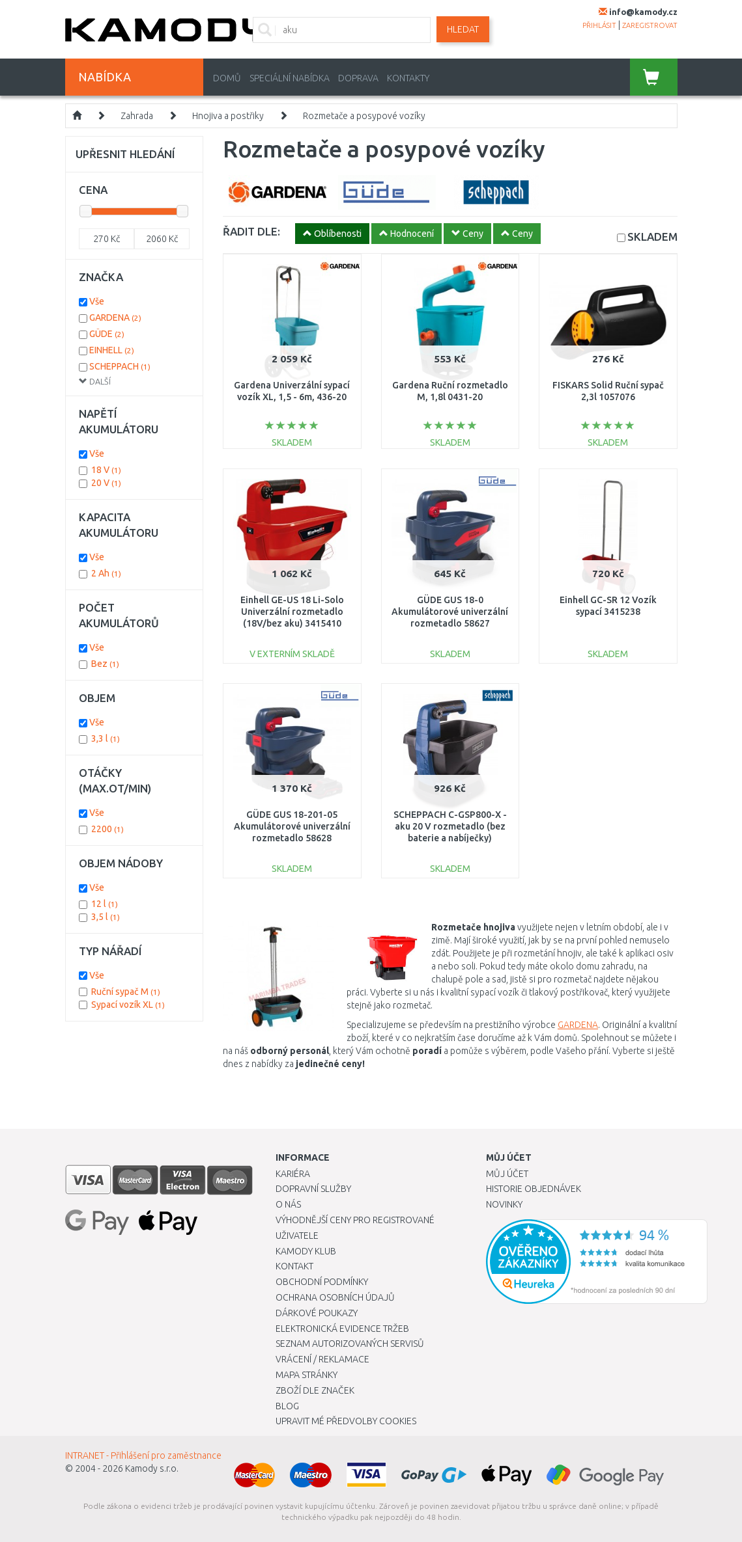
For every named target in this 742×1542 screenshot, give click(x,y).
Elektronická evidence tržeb (342, 1328)
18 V (106, 470)
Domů (227, 78)
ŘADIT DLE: (251, 231)
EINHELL (111, 350)
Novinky (504, 1204)
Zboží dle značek (315, 1390)
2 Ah (106, 573)
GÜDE (106, 334)
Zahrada (137, 116)
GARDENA (578, 1025)
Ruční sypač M (125, 991)
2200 (107, 829)
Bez (105, 663)
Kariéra (293, 1174)
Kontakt (294, 1266)
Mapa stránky (306, 1375)
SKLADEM (652, 236)
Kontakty (408, 78)
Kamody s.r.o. (151, 1468)
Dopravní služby (313, 1189)
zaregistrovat (650, 25)
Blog (287, 1406)
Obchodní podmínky (322, 1282)
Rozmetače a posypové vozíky (364, 116)
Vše (96, 301)
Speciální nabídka (290, 78)
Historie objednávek (533, 1189)
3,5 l (105, 917)
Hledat (463, 29)
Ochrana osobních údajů (335, 1297)
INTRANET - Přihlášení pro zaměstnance (143, 1455)
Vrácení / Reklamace (322, 1359)
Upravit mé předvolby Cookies (346, 1421)
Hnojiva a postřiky (228, 116)
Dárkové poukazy (317, 1313)
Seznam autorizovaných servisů (350, 1343)
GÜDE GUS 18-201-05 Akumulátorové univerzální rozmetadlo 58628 (292, 826)
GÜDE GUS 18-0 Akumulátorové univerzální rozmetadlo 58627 (450, 612)
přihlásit (599, 25)
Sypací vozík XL (128, 1004)
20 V (106, 483)
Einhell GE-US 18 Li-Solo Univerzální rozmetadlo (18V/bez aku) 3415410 (292, 612)
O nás (288, 1204)
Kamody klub (306, 1251)
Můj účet (507, 1174)
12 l (104, 904)
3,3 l (105, 738)
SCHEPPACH (119, 366)
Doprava (358, 78)
